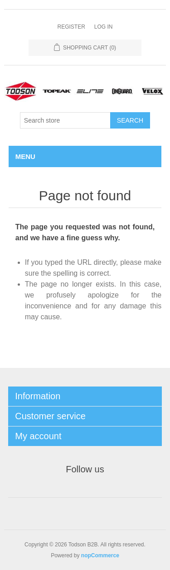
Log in (103, 27)
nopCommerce (100, 555)
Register (71, 27)
